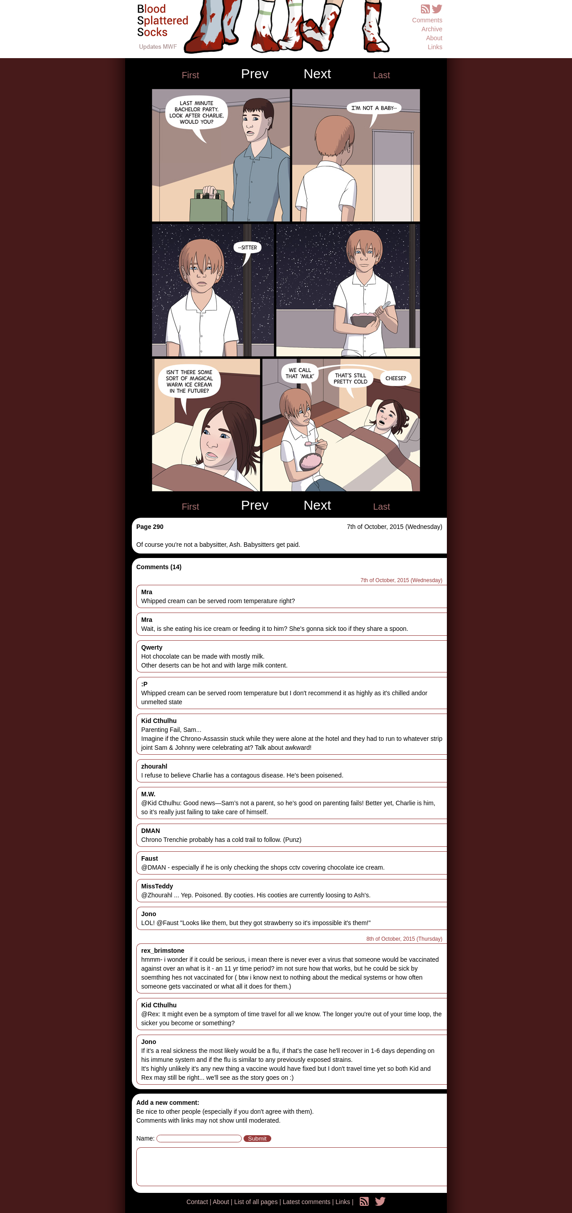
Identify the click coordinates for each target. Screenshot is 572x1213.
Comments (427, 20)
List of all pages (256, 1201)
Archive (431, 29)
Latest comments (307, 1201)
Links (435, 47)
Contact (198, 1201)
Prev (255, 73)
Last (381, 75)
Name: (145, 1138)
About (434, 38)
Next (317, 73)
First (190, 75)
